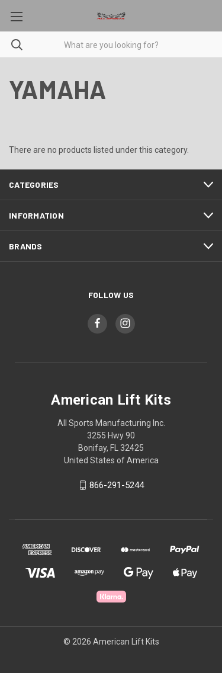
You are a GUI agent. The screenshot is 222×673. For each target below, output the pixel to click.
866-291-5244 (116, 485)
